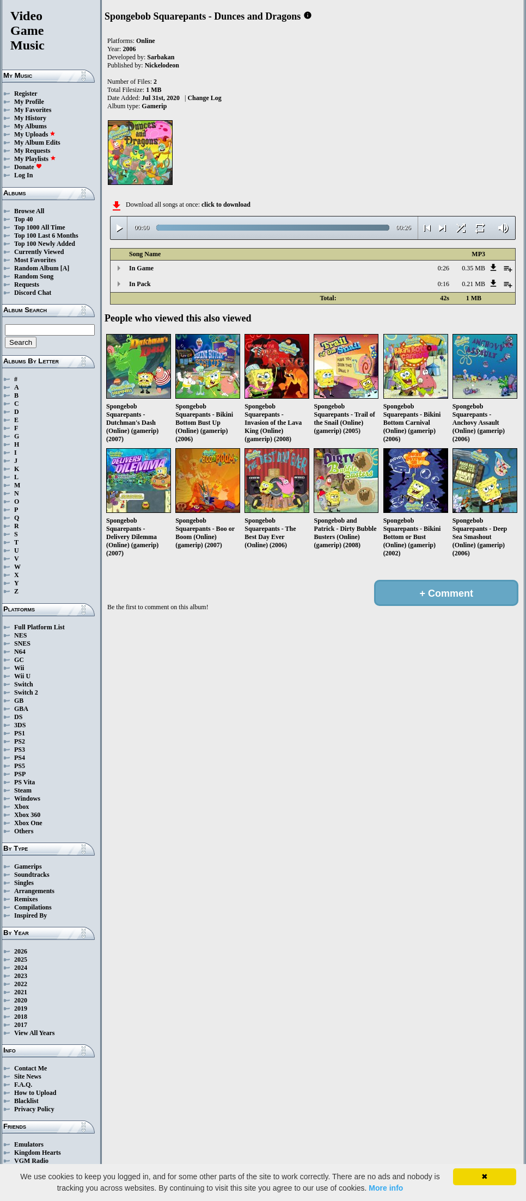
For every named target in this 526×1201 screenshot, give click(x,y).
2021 (20, 992)
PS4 (19, 758)
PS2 (19, 741)
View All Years (34, 1033)
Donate (28, 167)
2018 (20, 1016)
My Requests (32, 150)
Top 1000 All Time (39, 227)
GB (18, 700)
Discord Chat (32, 292)
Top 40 (23, 219)
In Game (141, 268)
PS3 (19, 749)
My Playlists (35, 159)
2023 (20, 976)
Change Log (204, 98)
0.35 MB (473, 268)
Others (23, 831)
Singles (24, 883)
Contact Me (30, 1068)
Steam (23, 790)
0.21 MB (473, 284)
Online (145, 41)
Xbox (21, 806)
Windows (27, 798)
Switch (23, 684)
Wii (19, 668)
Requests (26, 284)
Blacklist (26, 1101)
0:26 (443, 268)
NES (20, 635)
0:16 (443, 284)
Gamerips (28, 866)
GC (19, 660)
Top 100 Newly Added (44, 243)
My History (30, 118)
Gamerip (154, 106)
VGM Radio (31, 1161)
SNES (22, 643)
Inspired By (30, 915)
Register (26, 93)
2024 (20, 967)
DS (18, 717)
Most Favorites (35, 260)
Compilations (33, 907)
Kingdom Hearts (37, 1152)
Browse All (29, 211)
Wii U (22, 676)
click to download (225, 204)
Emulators (29, 1144)
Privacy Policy (34, 1109)
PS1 (19, 733)
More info (386, 1188)
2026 (20, 951)
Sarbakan (160, 57)
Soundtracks (32, 874)
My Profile (29, 102)
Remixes (26, 899)
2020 (20, 1000)
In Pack (140, 284)
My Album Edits (37, 142)
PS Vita (24, 782)
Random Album (36, 268)
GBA (21, 709)
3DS (20, 725)
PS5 (19, 766)
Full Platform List (39, 627)
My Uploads (35, 134)
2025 (20, 959)
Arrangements (34, 891)
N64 (20, 651)
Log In (23, 175)
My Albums (30, 126)
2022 (20, 984)
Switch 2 (26, 692)
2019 (20, 1008)
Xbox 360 (27, 815)
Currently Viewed (39, 252)
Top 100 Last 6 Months (46, 235)
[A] (65, 268)
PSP (20, 774)
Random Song (33, 276)
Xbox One (28, 823)
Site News (27, 1076)
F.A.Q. (23, 1084)
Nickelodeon (162, 65)
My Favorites (32, 110)
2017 (20, 1025)
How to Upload (35, 1093)
